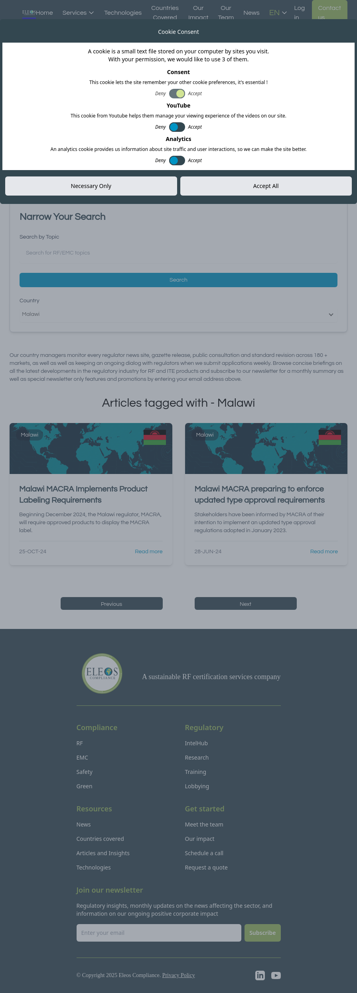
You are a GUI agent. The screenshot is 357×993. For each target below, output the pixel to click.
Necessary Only (91, 186)
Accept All (266, 186)
